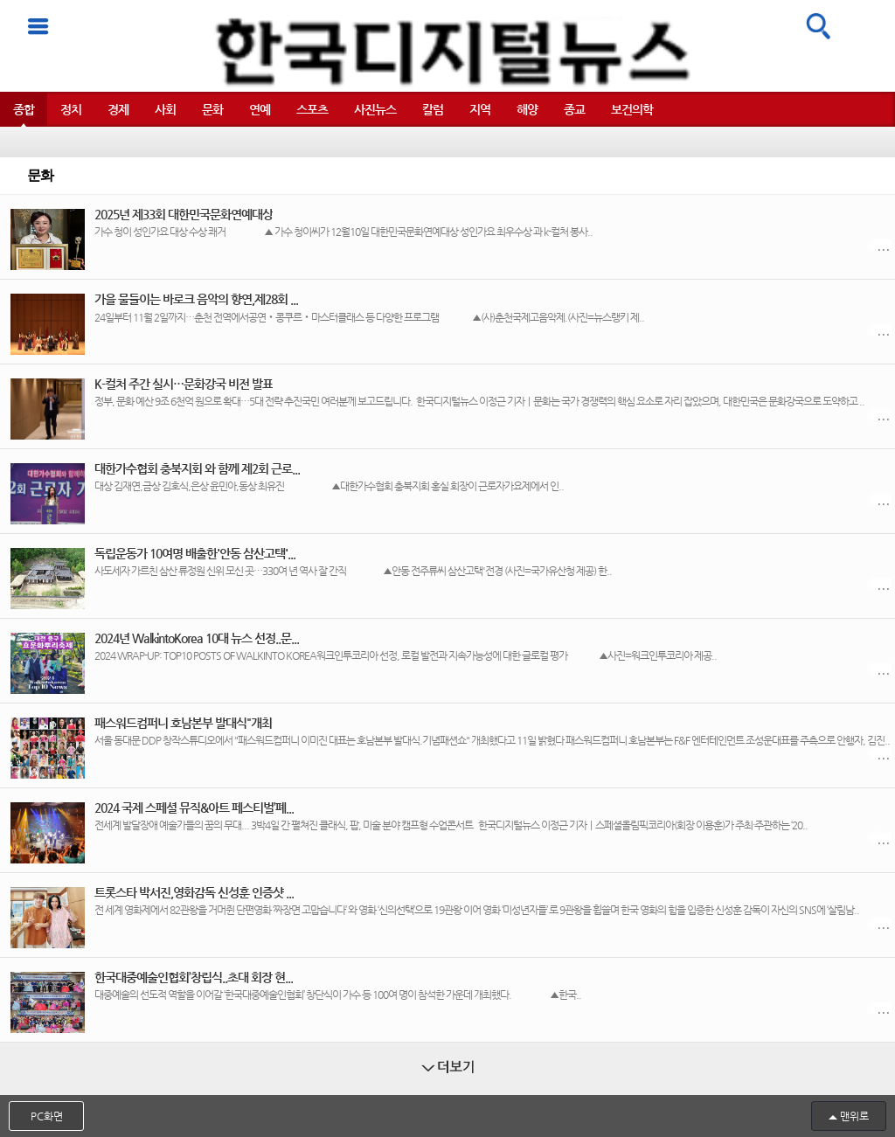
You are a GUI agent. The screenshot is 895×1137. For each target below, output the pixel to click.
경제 (118, 109)
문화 (212, 109)
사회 (165, 109)
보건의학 (632, 109)
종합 (23, 109)
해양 (527, 109)
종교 (574, 109)
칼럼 (432, 109)
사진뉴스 (375, 109)
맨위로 (854, 1116)
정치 (70, 109)
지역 (479, 109)
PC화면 (47, 1116)
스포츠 (312, 109)
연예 (259, 109)
